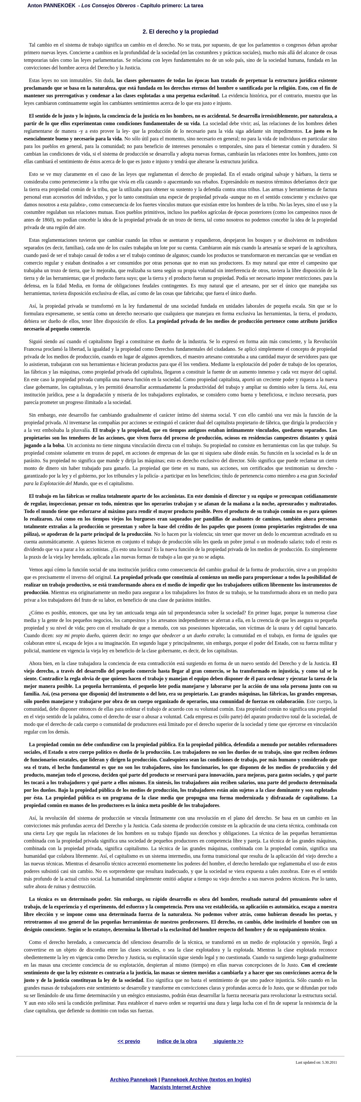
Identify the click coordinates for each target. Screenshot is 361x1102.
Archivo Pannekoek (133, 1079)
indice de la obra (177, 1041)
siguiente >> (228, 1041)
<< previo (128, 1041)
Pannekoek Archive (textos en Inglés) (206, 1079)
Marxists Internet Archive (180, 1087)
